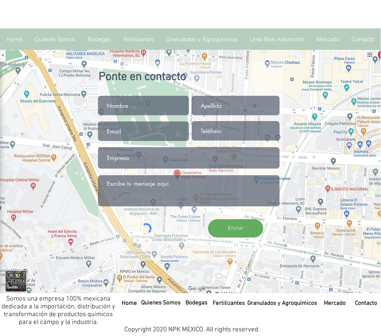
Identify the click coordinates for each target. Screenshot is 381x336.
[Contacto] (365, 303)
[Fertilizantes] (229, 303)
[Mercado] (334, 303)
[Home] (129, 303)
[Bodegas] (196, 303)
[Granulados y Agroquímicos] (282, 303)
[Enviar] (235, 228)
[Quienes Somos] (160, 303)
